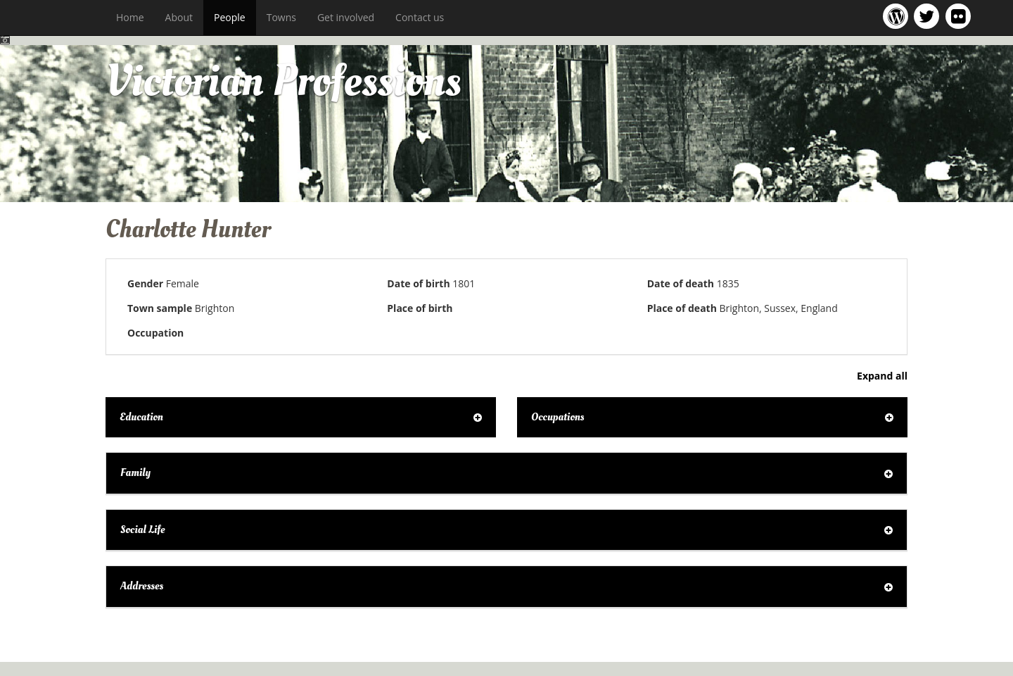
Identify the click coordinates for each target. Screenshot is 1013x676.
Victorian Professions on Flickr (961, 15)
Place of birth (419, 308)
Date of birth (418, 283)
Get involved (345, 17)
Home (130, 17)
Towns (281, 17)
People (230, 17)
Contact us (419, 17)
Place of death (682, 308)
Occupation (155, 332)
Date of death (680, 283)
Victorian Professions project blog (898, 15)
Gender (145, 283)
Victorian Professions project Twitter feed (929, 15)
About (179, 17)
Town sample (159, 308)
